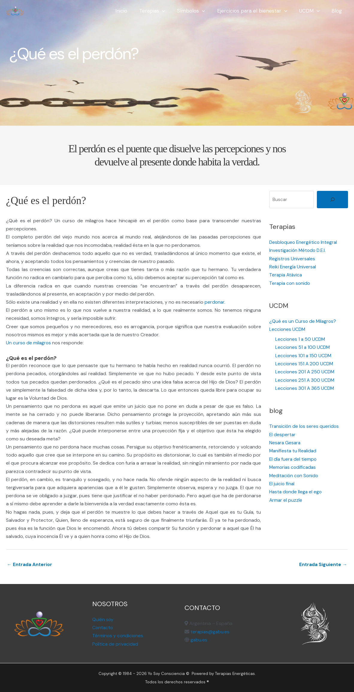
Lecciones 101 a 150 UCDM (303, 355)
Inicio (131, 10)
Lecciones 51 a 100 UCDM (303, 346)
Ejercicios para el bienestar (257, 11)
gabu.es (198, 640)
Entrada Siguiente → (322, 565)
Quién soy (103, 619)
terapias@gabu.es (210, 632)
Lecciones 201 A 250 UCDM (305, 371)
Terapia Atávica (286, 275)
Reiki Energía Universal (293, 266)
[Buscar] (332, 199)
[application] (170, 11)
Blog (337, 10)
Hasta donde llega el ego (296, 490)
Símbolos (197, 11)
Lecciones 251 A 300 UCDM (305, 379)
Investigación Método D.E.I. (298, 250)
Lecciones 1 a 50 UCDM (300, 338)
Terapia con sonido (290, 283)
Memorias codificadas (293, 466)
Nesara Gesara (285, 442)
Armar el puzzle (286, 498)
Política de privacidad (115, 644)
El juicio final (282, 482)
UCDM (312, 11)
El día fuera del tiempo (293, 458)
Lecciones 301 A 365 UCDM (305, 387)
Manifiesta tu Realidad (293, 450)
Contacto (103, 627)
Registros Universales (292, 258)
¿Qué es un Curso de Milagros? (303, 321)
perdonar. (215, 302)
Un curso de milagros (29, 343)
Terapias (160, 11)
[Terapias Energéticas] (15, 10)
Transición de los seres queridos (304, 425)
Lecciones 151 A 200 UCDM (304, 363)
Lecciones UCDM (287, 329)
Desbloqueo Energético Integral (304, 242)
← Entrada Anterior (30, 565)
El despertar (282, 433)
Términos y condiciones (118, 636)
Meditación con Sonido (294, 474)
